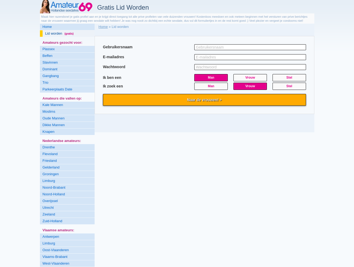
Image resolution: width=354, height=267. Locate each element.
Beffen (48, 56)
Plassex (49, 49)
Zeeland (49, 214)
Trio (46, 83)
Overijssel (50, 201)
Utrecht (48, 208)
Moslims (49, 111)
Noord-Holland (54, 194)
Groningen (51, 174)
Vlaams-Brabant (55, 257)
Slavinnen (50, 62)
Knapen (49, 132)
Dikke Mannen (54, 125)
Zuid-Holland (52, 221)
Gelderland (51, 167)
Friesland (50, 161)
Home (47, 27)
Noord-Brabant (54, 187)
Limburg (49, 181)
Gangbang (51, 76)
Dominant (50, 69)
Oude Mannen (54, 118)
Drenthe (49, 147)
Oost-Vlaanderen (56, 250)
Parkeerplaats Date (57, 89)
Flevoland (50, 154)
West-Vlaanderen (56, 263)
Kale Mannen (53, 105)
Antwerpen (51, 237)
